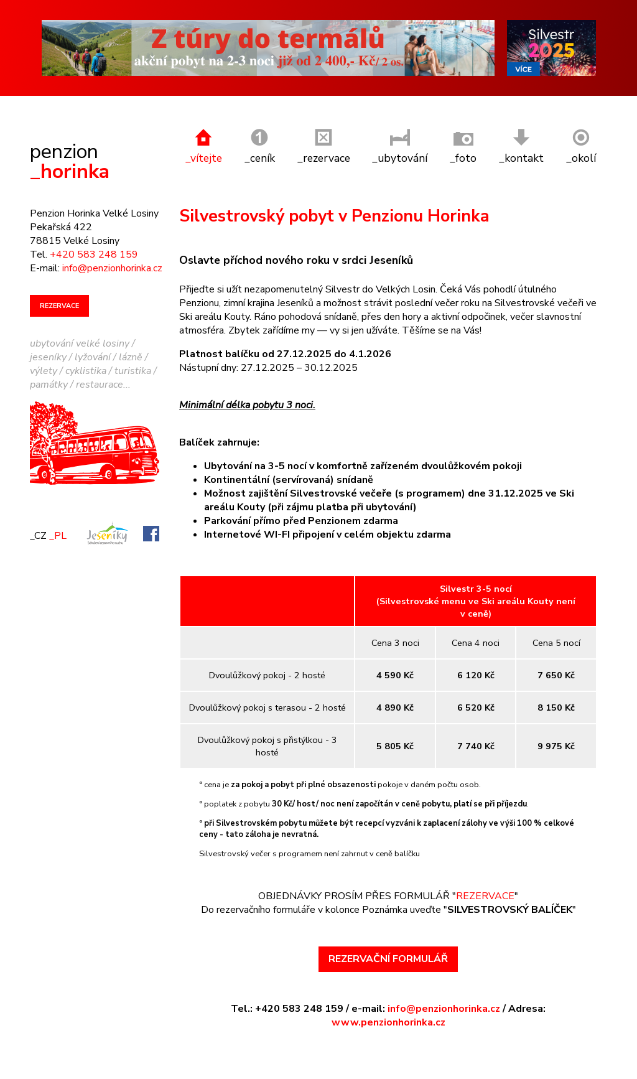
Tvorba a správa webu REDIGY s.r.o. (174, 1071)
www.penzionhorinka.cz (388, 1006)
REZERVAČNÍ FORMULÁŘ (388, 943)
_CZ (38, 519)
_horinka (69, 146)
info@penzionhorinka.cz (444, 992)
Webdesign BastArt (66, 1071)
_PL (58, 519)
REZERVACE (485, 879)
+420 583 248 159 (94, 238)
